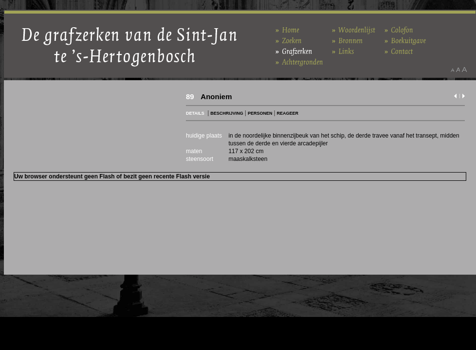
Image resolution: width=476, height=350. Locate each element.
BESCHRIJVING (226, 113)
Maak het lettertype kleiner (452, 69)
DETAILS (195, 113)
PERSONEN (260, 113)
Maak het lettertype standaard (458, 69)
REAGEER (288, 113)
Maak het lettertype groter (464, 69)
